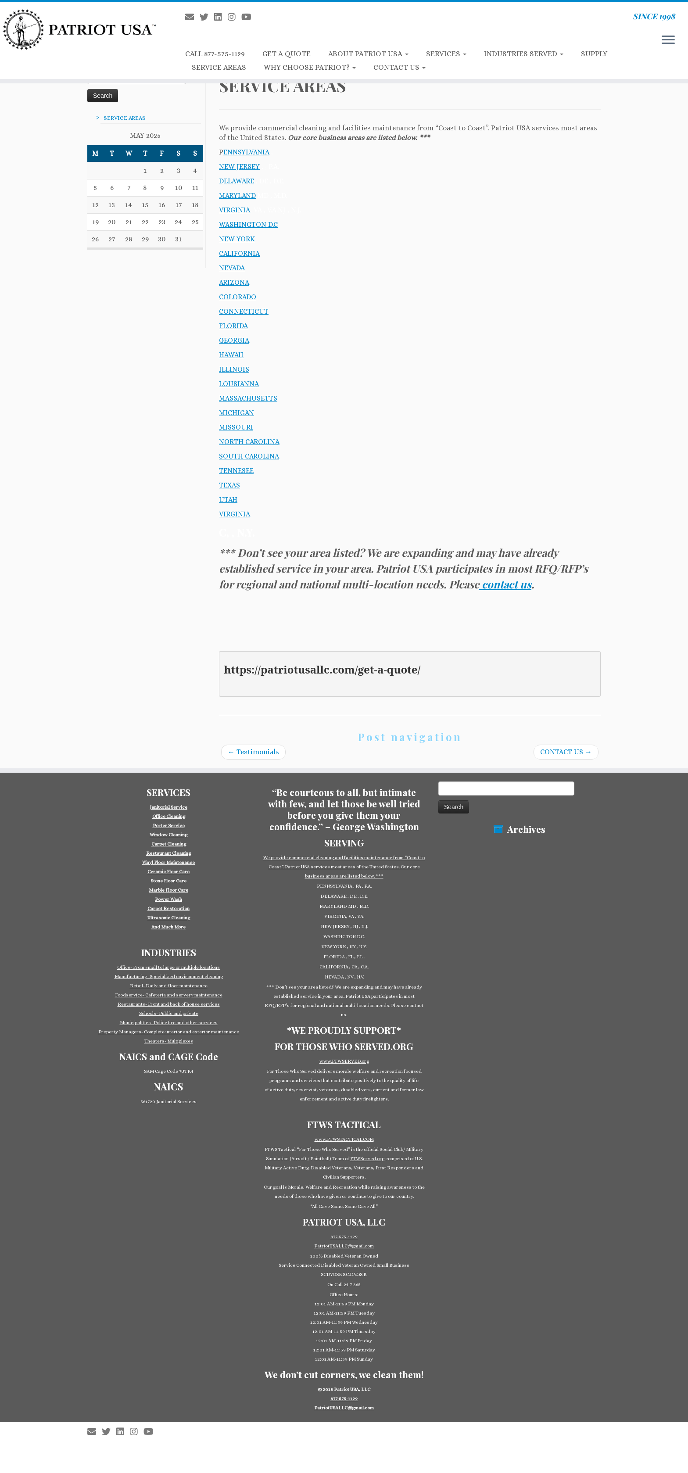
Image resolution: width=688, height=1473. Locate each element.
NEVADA (232, 268)
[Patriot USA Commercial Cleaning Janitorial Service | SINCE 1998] (79, 29)
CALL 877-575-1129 (215, 54)
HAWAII (231, 355)
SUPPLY (594, 54)
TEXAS (229, 485)
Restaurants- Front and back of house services (169, 1004)
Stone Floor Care (168, 881)
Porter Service (169, 825)
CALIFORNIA (239, 253)
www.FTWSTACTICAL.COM (344, 1139)
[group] (168, 867)
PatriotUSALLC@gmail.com (344, 1246)
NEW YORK (237, 239)
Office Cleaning (168, 816)
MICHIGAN (236, 413)
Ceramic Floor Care (168, 871)
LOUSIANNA (239, 384)
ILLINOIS (234, 369)
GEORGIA (234, 340)
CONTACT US (399, 67)
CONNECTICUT (244, 311)
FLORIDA (233, 326)
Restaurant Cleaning (168, 853)
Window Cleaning (168, 835)
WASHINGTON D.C (248, 224)
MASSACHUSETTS (248, 398)
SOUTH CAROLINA (249, 456)
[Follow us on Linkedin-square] (221, 17)
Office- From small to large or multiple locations (168, 967)
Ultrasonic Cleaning (168, 918)
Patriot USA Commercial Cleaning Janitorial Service (347, 1427)
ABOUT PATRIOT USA (368, 54)
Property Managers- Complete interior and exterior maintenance (168, 1032)
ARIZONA (234, 282)
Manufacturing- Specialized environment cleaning (169, 976)
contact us (505, 584)
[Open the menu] (668, 40)
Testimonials (253, 752)
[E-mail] (192, 17)
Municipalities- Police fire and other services (169, 1022)
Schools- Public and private (168, 1013)
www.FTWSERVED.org (344, 1061)
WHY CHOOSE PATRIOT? (310, 67)
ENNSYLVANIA (246, 152)
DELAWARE (236, 181)
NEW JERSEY (239, 166)
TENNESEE (236, 470)
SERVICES (446, 54)
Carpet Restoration (168, 908)
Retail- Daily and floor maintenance (169, 986)
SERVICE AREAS (219, 67)
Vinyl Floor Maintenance (168, 862)
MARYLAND (237, 195)
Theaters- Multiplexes (168, 1041)
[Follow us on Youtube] (249, 17)
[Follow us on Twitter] (207, 17)
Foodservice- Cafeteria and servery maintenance (168, 995)
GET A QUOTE (286, 54)
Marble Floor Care (168, 890)
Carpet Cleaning (168, 844)
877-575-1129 (344, 1237)
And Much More (168, 927)
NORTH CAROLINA (249, 441)
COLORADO (237, 297)
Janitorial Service (168, 807)
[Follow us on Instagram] (234, 17)
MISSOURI (236, 427)
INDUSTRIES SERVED (523, 54)
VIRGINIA (234, 210)
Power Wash (168, 899)
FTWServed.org (367, 1158)
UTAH (228, 499)
